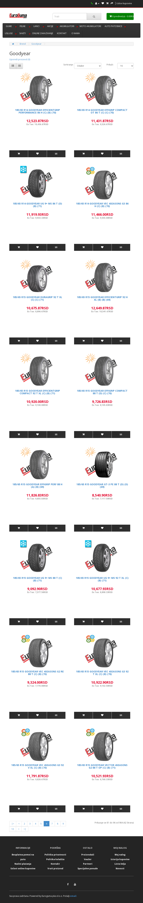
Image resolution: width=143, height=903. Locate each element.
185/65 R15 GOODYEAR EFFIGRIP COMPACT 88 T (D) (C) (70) (102, 392)
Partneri (87, 863)
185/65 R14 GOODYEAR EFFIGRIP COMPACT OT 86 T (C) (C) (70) (102, 111)
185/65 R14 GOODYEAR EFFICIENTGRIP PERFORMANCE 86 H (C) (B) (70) (37, 111)
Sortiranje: (68, 64)
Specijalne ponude (88, 868)
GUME (9, 26)
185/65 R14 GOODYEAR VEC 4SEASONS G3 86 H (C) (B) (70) (102, 205)
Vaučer (88, 859)
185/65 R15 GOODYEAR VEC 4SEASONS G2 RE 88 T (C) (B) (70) (37, 673)
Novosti (120, 868)
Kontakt (55, 863)
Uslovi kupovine (124, 3)
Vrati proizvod (55, 868)
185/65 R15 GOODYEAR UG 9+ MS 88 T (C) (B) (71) (37, 579)
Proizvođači (87, 854)
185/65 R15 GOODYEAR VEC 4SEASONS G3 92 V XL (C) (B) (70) (37, 766)
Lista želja (120, 863)
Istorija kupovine (120, 859)
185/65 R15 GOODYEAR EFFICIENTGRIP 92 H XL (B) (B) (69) (102, 298)
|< (13, 823)
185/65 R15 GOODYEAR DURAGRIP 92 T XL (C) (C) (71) (37, 298)
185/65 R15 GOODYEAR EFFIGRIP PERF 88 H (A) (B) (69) (37, 486)
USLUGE (9, 33)
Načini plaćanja (23, 863)
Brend (23, 43)
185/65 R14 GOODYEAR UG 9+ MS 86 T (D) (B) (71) (37, 205)
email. (73, 896)
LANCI (36, 26)
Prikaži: (110, 64)
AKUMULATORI (67, 26)
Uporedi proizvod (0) (19, 59)
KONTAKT (61, 33)
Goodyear (36, 43)
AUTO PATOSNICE (113, 26)
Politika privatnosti (55, 854)
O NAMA (76, 33)
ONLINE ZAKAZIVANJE (42, 33)
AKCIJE (50, 26)
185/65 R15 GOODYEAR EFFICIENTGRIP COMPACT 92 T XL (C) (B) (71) (37, 392)
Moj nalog (120, 854)
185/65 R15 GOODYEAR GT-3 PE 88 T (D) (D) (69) (102, 486)
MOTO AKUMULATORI (90, 26)
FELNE (22, 26)
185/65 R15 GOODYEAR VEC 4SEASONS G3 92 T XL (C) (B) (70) (102, 673)
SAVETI (22, 33)
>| (25, 829)
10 (12, 829)
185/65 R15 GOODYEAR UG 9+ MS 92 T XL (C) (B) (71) (102, 579)
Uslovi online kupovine (23, 868)
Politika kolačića (55, 859)
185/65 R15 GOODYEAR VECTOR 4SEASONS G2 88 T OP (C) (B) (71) (102, 766)
